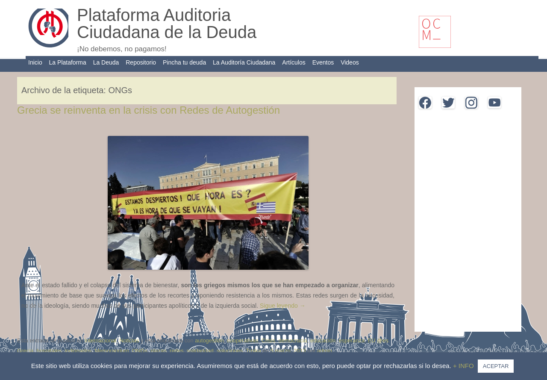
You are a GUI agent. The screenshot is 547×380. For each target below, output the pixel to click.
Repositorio (141, 62)
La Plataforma (67, 62)
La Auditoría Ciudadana (244, 62)
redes (177, 351)
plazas (158, 351)
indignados (78, 351)
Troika (253, 351)
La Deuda (106, 62)
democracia (292, 340)
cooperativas (243, 340)
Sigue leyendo (283, 305)
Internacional (100, 340)
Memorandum (111, 351)
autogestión (209, 340)
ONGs (139, 351)
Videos (350, 62)
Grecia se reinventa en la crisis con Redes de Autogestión (148, 110)
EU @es (378, 340)
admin (324, 351)
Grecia (25, 351)
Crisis (269, 340)
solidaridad (200, 351)
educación (322, 340)
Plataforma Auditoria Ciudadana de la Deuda (166, 23)
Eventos (323, 62)
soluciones (230, 351)
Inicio (35, 62)
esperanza (351, 340)
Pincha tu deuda (184, 62)
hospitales (49, 351)
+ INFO (464, 365)
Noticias (129, 340)
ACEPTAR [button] (496, 366)
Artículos (293, 62)
